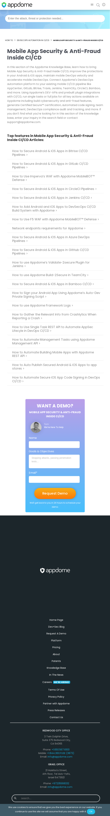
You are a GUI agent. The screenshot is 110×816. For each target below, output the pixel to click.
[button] (92, 5)
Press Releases (56, 714)
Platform (56, 644)
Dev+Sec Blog (56, 630)
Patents (56, 664)
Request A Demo (56, 637)
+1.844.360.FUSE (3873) (60, 756)
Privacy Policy (56, 700)
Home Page (56, 623)
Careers (56, 685)
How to (9, 40)
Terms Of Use (56, 693)
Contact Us (56, 720)
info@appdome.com (60, 760)
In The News (56, 678)
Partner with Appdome (56, 707)
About (56, 657)
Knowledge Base (56, 671)
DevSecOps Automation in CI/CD (33, 40)
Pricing (56, 651)
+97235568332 (60, 787)
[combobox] (55, 18)
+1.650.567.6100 (60, 753)
